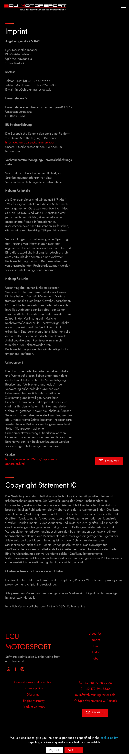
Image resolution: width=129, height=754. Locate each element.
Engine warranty (33, 700)
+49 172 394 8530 (97, 688)
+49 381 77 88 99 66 (97, 682)
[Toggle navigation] (123, 6)
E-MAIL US (95, 713)
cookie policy (109, 744)
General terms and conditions (34, 682)
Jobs (95, 658)
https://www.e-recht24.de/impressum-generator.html (31, 461)
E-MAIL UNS (109, 461)
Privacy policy (34, 688)
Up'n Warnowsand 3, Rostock (97, 700)
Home (95, 646)
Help (95, 652)
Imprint (95, 639)
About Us (95, 633)
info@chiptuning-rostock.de (97, 694)
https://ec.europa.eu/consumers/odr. (30, 142)
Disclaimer (34, 694)
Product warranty (33, 706)
